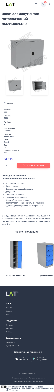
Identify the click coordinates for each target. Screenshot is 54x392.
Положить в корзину (33, 165)
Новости (9, 308)
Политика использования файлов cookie (28, 381)
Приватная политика (19, 378)
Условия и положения (37, 378)
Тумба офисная (46, 276)
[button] (21, 359)
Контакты (9, 325)
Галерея (9, 311)
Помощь (9, 332)
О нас (8, 315)
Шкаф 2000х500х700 (15, 276)
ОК (3, 387)
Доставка (9, 329)
